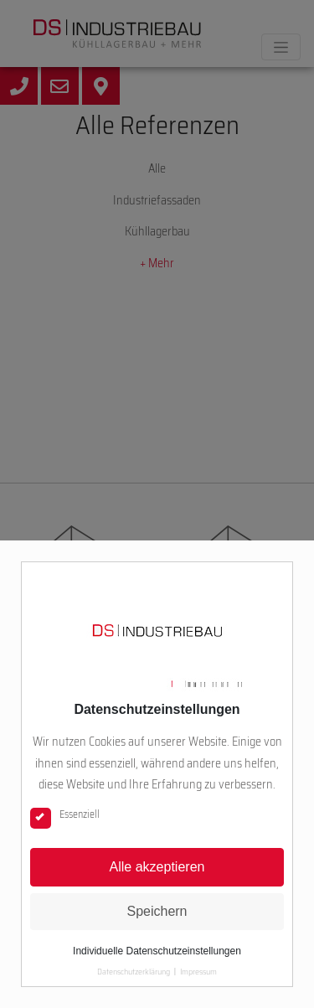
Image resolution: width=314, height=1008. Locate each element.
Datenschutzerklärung (133, 971)
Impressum (198, 971)
